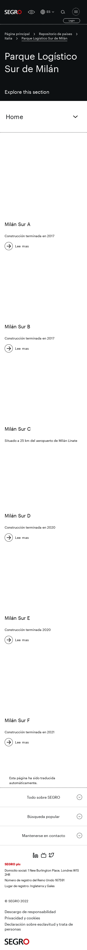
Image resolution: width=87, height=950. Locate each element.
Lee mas (22, 246)
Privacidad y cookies (22, 918)
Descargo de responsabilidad (30, 911)
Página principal (17, 34)
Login (72, 20)
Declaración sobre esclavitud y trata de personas (39, 926)
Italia (8, 38)
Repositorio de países (55, 34)
